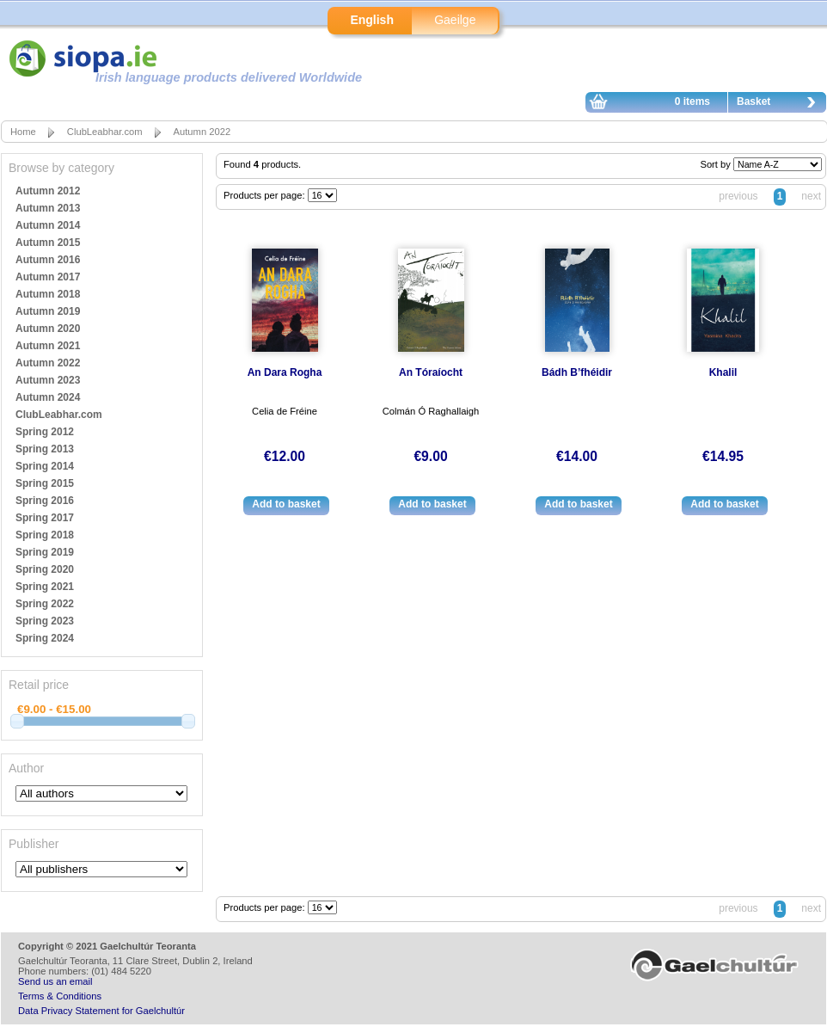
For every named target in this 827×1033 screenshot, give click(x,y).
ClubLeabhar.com (105, 131)
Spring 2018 (44, 535)
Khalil (723, 372)
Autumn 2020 (47, 329)
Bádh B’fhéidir (577, 372)
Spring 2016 (44, 501)
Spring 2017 (44, 518)
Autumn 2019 (47, 311)
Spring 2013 (44, 449)
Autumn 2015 (47, 243)
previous (738, 196)
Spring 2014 (44, 466)
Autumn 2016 (47, 260)
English (372, 20)
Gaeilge (454, 20)
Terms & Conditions (59, 996)
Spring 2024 (44, 638)
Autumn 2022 (202, 131)
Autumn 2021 (47, 346)
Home (23, 131)
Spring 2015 (44, 483)
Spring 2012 (44, 432)
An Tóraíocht (431, 372)
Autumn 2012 (47, 191)
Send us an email (55, 981)
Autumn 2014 (47, 225)
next (811, 196)
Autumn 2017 (47, 277)
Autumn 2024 (47, 397)
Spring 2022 (44, 604)
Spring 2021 (44, 587)
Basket (780, 104)
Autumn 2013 (47, 208)
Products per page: (266, 195)
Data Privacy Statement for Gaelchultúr (101, 1010)
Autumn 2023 (47, 380)
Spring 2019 (44, 552)
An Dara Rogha (285, 372)
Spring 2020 (44, 569)
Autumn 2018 (47, 294)
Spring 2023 (44, 621)
